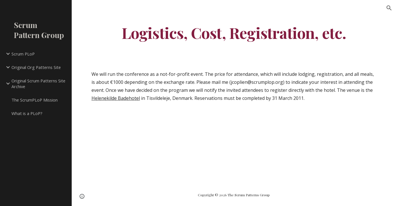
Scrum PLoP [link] (23, 54)
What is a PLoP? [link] (26, 113)
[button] (389, 8)
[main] (234, 32)
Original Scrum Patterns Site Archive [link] (38, 84)
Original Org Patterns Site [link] (36, 67)
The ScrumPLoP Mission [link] (34, 100)
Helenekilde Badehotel (115, 98)
